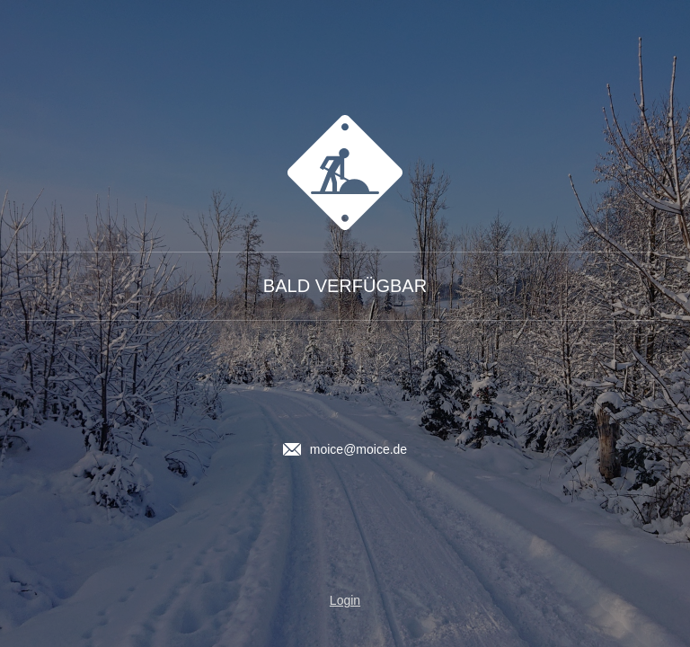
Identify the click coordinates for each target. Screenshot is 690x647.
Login (345, 600)
